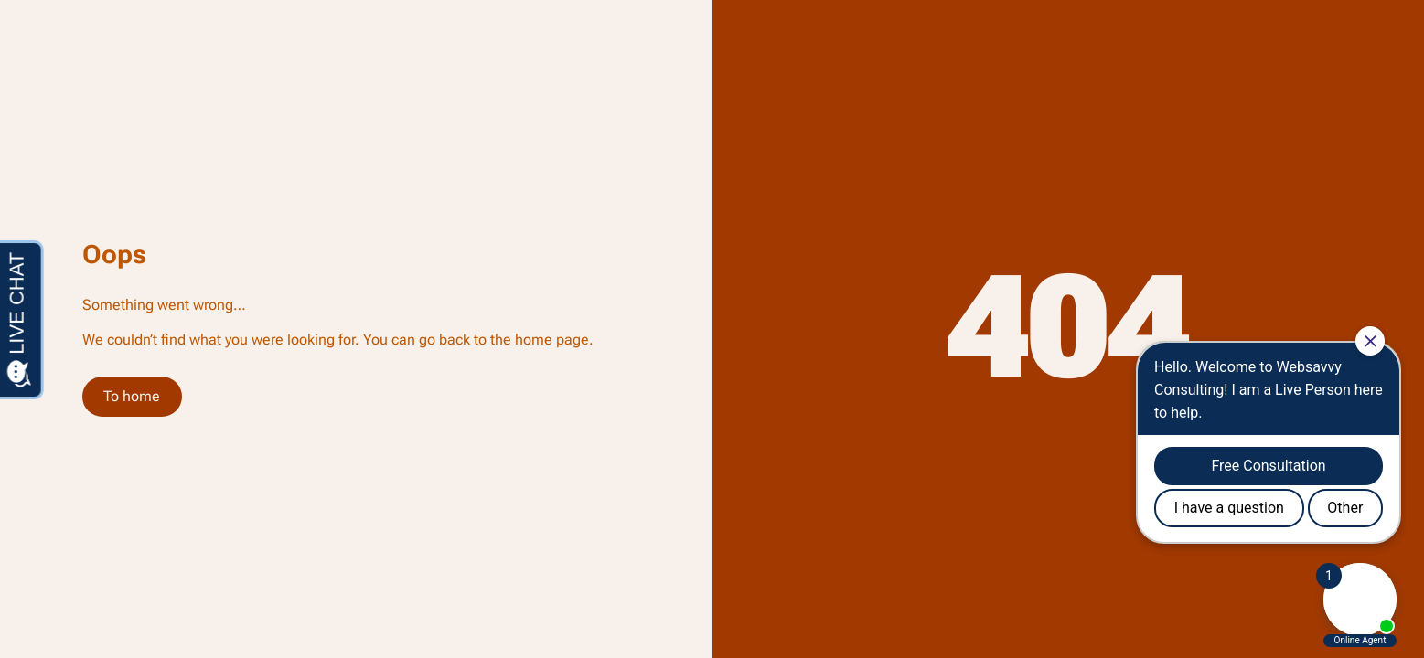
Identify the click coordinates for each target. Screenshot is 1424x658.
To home (131, 396)
